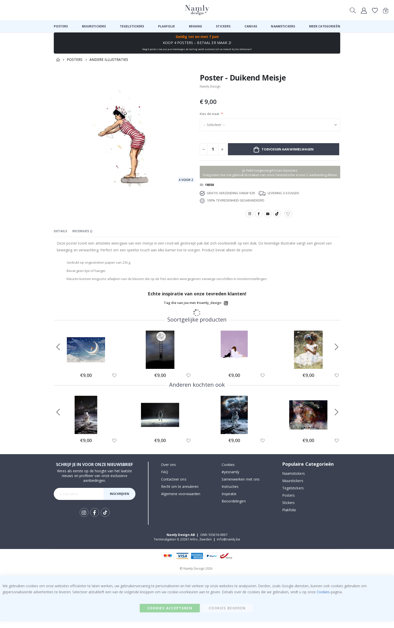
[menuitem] (61, 26)
